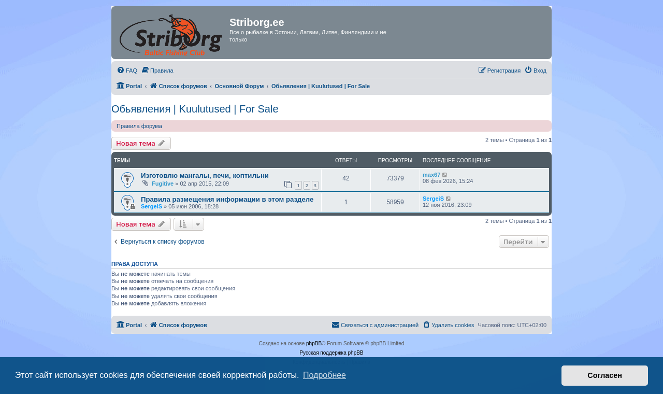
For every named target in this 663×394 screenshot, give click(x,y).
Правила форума (139, 126)
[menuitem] (127, 70)
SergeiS (151, 206)
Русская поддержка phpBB (331, 353)
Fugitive (163, 183)
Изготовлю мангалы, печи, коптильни (205, 175)
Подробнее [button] (324, 375)
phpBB (314, 343)
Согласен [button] (604, 375)
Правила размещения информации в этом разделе (227, 199)
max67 (431, 175)
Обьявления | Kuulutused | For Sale (195, 109)
